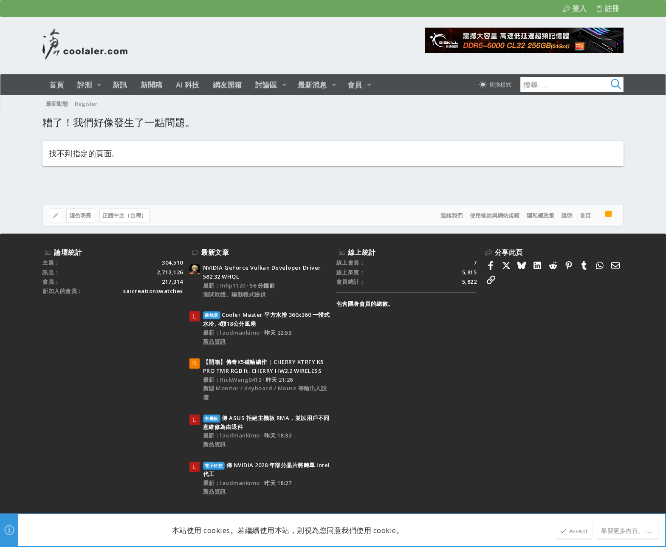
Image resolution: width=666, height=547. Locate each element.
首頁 (585, 215)
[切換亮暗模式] (495, 84)
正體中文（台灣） (124, 215)
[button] (99, 85)
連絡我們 (451, 215)
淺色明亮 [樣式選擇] (80, 215)
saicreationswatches (153, 291)
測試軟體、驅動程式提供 (234, 294)
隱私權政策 (540, 215)
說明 (567, 215)
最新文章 (215, 252)
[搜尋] (570, 84)
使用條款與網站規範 (494, 215)
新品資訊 (214, 341)
